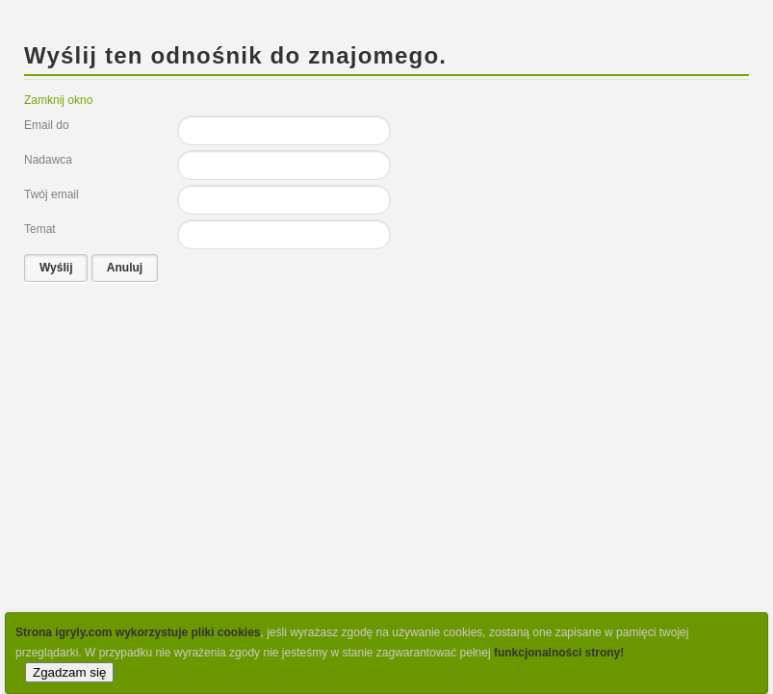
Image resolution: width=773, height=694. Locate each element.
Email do (46, 125)
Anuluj (124, 267)
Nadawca (48, 160)
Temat (40, 229)
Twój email (51, 194)
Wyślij (55, 267)
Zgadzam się (69, 672)
